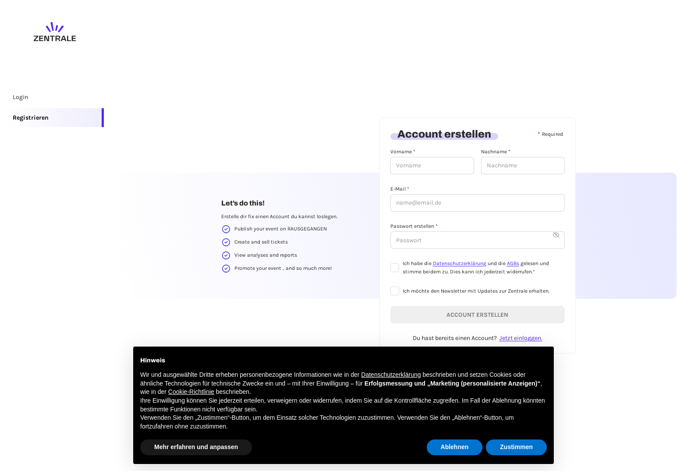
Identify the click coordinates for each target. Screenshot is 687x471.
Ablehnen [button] (455, 446)
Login (20, 97)
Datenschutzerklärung (459, 263)
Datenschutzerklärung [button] (391, 374)
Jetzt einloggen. (520, 338)
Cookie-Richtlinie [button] (191, 391)
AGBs (513, 263)
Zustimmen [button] (516, 446)
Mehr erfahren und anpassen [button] (196, 446)
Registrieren (31, 117)
